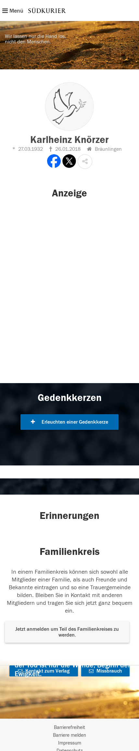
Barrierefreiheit (69, 727)
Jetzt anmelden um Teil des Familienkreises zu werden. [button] (67, 632)
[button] (85, 161)
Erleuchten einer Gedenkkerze (69, 422)
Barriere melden (69, 735)
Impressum (69, 743)
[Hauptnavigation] (69, 10)
